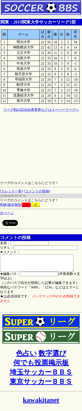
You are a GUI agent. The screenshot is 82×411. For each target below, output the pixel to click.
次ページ (7, 213)
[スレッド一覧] (11, 191)
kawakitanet (41, 403)
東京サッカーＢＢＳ (41, 385)
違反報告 (14, 204)
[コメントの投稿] (37, 191)
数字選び (52, 356)
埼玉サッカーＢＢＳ (41, 375)
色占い (26, 356)
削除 (3, 204)
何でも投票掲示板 (41, 366)
